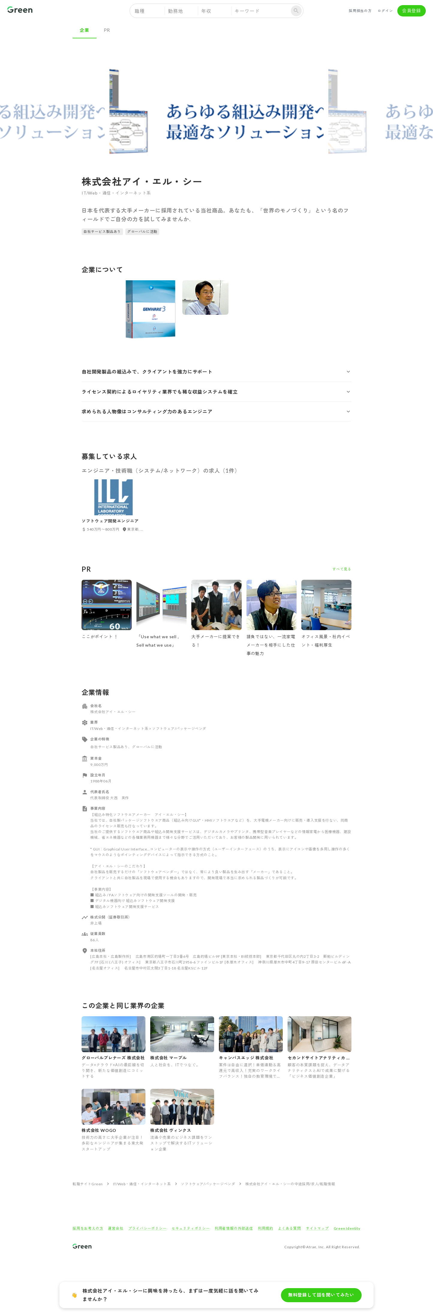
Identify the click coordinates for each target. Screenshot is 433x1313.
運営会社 (115, 1228)
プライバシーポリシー (147, 1228)
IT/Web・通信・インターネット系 (142, 1184)
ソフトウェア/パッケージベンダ (208, 1184)
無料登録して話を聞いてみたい (321, 1295)
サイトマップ (317, 1228)
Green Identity (347, 1228)
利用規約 (265, 1228)
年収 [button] (206, 11)
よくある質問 (289, 1228)
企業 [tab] (85, 30)
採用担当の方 (360, 10)
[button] (216, 372)
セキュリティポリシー (191, 1228)
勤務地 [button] (175, 11)
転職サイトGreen (88, 1184)
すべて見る (341, 569)
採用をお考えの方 (88, 1228)
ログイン (385, 10)
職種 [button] (140, 11)
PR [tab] (107, 30)
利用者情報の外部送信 (234, 1228)
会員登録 (411, 10)
